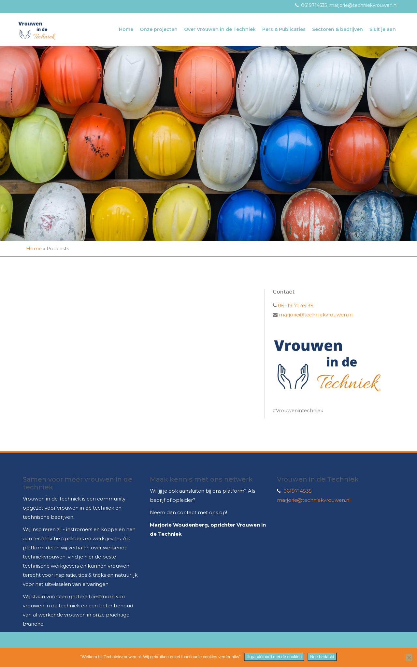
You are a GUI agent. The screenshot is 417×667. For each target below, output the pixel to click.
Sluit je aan (382, 29)
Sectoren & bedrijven (337, 29)
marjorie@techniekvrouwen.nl (363, 5)
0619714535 (314, 5)
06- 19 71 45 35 (295, 305)
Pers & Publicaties (284, 29)
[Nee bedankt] (409, 657)
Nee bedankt (322, 656)
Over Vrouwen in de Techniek (220, 29)
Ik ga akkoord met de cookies (274, 656)
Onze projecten (159, 29)
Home (126, 29)
